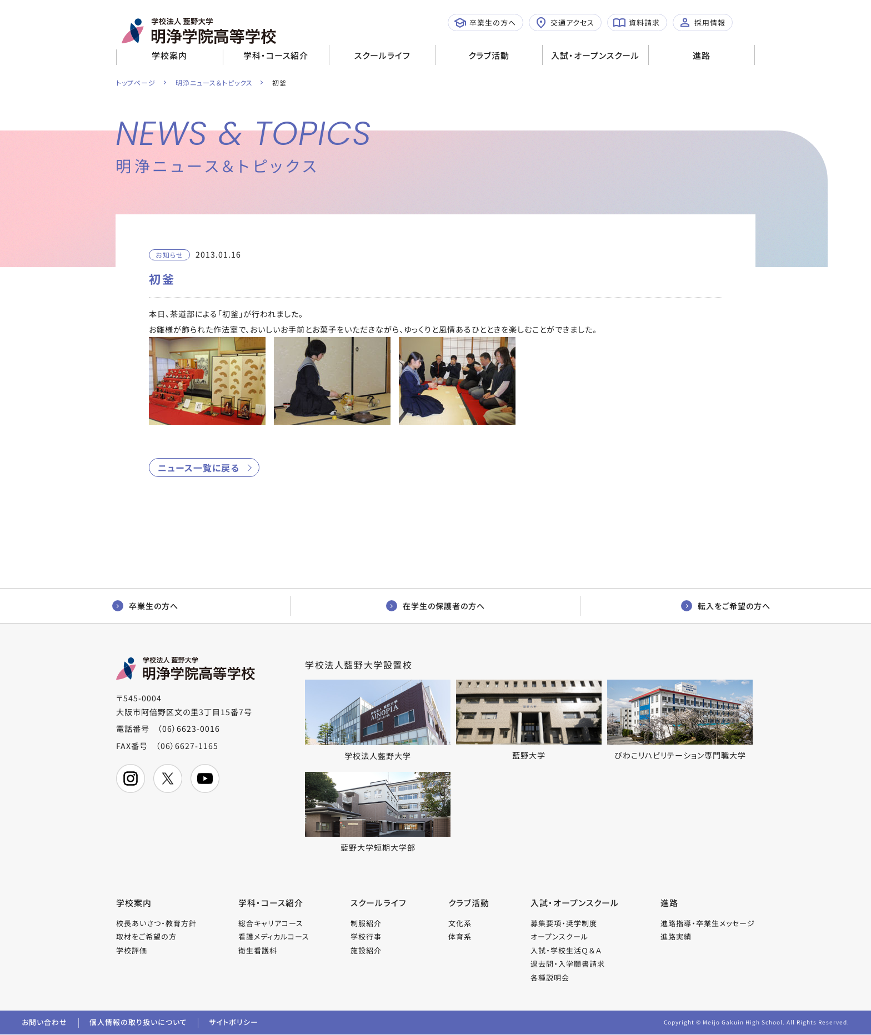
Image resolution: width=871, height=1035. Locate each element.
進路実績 (676, 937)
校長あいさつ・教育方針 (156, 923)
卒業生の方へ (485, 22)
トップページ (136, 82)
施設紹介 (366, 950)
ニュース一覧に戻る (198, 467)
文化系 (460, 923)
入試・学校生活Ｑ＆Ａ (566, 950)
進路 (701, 55)
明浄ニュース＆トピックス (214, 82)
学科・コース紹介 (275, 55)
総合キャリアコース (270, 923)
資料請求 (636, 22)
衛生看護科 (257, 950)
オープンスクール (559, 937)
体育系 (460, 937)
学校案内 (169, 55)
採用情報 (702, 22)
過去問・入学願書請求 (567, 964)
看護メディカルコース (273, 937)
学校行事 (366, 937)
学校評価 (131, 950)
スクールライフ (382, 55)
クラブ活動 (488, 55)
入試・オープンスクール (595, 55)
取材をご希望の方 (146, 937)
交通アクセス (564, 22)
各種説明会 (549, 977)
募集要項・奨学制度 (563, 923)
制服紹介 (366, 923)
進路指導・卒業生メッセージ (707, 923)
